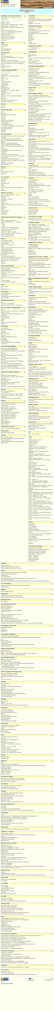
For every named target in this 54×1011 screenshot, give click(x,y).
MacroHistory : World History (34, 324)
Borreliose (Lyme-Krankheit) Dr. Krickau (9, 929)
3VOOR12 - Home (4, 203)
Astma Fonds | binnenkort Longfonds (8, 893)
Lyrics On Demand (4, 243)
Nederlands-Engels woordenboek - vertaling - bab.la (39, 135)
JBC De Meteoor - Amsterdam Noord (35, 553)
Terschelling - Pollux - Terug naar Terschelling (10, 412)
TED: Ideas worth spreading (6, 56)
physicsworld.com (4, 730)
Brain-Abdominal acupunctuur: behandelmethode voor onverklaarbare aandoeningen (18, 958)
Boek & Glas (3, 335)
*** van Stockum (4, 343)
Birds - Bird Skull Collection (6, 821)
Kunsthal (30, 353)
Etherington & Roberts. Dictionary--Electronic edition (11, 595)
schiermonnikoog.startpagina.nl (7, 409)
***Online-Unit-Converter (33, 69)
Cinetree (2, 223)
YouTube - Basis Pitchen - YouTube (35, 495)
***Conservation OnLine (6, 611)
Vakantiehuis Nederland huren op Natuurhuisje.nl (11, 398)
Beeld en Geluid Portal (5, 269)
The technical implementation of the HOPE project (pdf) (12, 676)
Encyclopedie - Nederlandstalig (34, 105)
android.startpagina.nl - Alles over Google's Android (11, 150)
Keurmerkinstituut (4, 294)
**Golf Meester (31, 445)
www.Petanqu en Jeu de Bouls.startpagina (37, 550)
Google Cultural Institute (33, 402)
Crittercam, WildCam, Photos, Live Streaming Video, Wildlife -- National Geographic (18, 834)
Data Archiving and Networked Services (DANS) (10, 662)
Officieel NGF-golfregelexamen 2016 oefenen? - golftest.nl (40, 485)
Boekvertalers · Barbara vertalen (7, 432)
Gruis (2, 47)
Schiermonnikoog (4, 405)
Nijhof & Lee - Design (5, 333)
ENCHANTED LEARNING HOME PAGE (36, 115)
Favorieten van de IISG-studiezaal (8, 33)
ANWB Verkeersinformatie (6, 128)
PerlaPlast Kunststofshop (6, 379)
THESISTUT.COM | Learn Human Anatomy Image (38, 101)
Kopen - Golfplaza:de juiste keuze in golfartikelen (38, 482)
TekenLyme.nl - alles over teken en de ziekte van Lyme (12, 801)
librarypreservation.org (5, 608)
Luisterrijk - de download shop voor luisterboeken (11, 342)
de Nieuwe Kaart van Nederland (7, 120)
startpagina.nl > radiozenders (7, 199)
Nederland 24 (3, 190)
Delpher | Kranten (4, 78)
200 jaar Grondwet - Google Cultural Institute (10, 75)
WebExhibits (3, 738)
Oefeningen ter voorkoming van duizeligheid (10, 847)
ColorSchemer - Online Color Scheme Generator (11, 743)
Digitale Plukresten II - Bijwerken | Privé (9, 26)
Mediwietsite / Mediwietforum (7, 863)
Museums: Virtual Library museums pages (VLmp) (38, 418)
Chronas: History (31, 99)
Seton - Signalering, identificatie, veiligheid (9, 358)
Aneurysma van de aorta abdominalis (8, 879)
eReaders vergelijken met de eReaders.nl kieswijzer (39, 230)
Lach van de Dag (4, 286)
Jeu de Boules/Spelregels (33, 559)
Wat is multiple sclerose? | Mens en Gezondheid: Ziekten (12, 913)
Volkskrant (3, 168)
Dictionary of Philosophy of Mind (7, 689)
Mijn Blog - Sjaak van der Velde (34, 340)
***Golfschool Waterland (33, 441)
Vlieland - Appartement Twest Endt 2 (8, 415)
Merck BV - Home (4, 640)
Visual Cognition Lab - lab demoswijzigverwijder (10, 808)
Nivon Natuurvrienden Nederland (7, 391)
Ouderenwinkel (4, 315)
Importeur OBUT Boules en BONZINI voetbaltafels (38, 549)
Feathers (2, 814)
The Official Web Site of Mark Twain (35, 203)
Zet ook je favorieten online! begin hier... (9, 4)
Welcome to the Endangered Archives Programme (11, 621)
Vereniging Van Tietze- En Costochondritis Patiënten (11, 853)
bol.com (2, 309)
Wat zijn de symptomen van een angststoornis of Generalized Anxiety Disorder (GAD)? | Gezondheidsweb (22, 866)
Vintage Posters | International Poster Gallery (37, 410)
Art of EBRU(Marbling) (5, 576)
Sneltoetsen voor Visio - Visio (34, 23)
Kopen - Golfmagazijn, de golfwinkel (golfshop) (37, 480)
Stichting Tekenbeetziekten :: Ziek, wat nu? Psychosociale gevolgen (14, 919)
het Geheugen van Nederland (34, 419)
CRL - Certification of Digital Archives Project (10, 664)
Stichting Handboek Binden (6, 627)
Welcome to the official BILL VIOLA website (37, 380)
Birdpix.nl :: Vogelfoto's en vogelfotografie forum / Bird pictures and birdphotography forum (19, 816)
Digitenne (3, 208)
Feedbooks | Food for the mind (34, 227)
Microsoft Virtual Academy (6, 66)
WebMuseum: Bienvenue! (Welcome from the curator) (39, 416)
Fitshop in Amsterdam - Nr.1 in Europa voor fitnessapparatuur (13, 942)
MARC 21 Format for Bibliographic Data (36, 262)
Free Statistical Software (6, 768)
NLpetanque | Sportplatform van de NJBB (36, 552)
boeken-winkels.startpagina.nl (7, 329)
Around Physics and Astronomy (7, 710)
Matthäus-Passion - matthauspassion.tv (9, 260)
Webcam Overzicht (32, 49)
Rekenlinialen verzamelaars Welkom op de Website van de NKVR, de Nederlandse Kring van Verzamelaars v (23, 765)
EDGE (29, 56)
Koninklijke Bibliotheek (32, 244)
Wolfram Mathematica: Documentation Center (10, 764)
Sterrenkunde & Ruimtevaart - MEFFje (9, 716)
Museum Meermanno (32, 346)
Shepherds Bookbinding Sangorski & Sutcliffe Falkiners (12, 597)
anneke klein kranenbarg (33, 382)
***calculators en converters (34, 68)
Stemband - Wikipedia (5, 889)
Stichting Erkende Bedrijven (6, 293)
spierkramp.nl (3, 856)
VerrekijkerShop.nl (4, 758)
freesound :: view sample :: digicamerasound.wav (11, 277)
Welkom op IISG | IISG (33, 338)
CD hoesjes (3, 263)
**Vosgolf (30, 449)
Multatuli (30, 194)
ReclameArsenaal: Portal (33, 409)
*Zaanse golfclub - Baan (33, 462)
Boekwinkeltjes (4, 339)
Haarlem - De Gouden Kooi (33, 555)
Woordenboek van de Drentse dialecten (36, 129)
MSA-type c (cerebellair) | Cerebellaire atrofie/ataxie (11, 908)
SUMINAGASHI (4, 575)
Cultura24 (30, 36)
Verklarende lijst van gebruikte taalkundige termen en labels (40, 175)
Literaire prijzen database (33, 179)
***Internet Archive (4, 83)
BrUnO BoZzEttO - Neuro (6, 289)
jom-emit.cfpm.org (4, 700)
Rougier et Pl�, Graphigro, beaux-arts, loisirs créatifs (12, 355)
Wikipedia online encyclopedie (7, 101)
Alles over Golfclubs (32, 463)
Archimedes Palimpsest (5, 766)
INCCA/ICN (3, 628)
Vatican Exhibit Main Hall (33, 415)
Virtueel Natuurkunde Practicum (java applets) (10, 725)
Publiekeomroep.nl (32, 29)
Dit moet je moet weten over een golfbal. (36, 465)
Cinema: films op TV (5, 210)
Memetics (3, 702)
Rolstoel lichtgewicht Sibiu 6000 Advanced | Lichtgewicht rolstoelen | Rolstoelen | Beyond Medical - (21, 935)
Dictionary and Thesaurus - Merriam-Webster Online (39, 148)
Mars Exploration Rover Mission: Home (9, 712)
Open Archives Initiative (5, 660)
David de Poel (31, 188)
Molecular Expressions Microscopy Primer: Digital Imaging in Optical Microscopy (17, 810)
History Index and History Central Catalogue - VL (38, 330)
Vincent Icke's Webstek (5, 718)
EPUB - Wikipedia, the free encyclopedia (36, 224)
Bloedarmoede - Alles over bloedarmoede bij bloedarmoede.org (14, 857)
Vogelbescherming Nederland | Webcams (9, 837)
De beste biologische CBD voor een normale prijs (11, 867)
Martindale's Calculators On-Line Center (36, 76)
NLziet (2, 219)
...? (4, 981)
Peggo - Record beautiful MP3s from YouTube (10, 258)
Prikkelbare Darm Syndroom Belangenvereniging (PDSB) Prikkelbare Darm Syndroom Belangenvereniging (22, 874)
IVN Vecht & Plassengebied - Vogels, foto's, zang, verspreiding (13, 818)
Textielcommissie (4, 630)
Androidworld (3, 153)
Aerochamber (3, 892)
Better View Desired (5, 756)
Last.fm (2, 246)
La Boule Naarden (32, 560)
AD (1, 170)
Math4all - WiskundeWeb (6, 771)
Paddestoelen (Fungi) (5, 800)
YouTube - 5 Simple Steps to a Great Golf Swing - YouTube (40, 493)
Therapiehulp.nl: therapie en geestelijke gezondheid (11, 954)
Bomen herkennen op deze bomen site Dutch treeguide (12, 795)
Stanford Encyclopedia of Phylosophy (8, 694)
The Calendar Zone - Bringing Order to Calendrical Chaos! (40, 103)
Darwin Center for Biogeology (7, 798)
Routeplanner (3, 130)
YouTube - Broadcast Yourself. (7, 236)
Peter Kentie (3, 40)
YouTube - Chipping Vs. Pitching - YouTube (37, 496)
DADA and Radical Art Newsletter (35, 384)
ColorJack (3, 745)
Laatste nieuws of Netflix (6, 230)
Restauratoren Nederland (6, 605)
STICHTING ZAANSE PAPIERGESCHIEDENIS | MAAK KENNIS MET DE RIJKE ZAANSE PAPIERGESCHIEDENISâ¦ (25, 581)
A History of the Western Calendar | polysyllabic (38, 310)
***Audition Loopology (5, 280)
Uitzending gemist (4, 211)
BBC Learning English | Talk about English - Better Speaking (40, 144)
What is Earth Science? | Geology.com (9, 781)
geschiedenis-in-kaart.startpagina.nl (35, 309)
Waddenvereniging (4, 423)
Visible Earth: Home (5, 719)
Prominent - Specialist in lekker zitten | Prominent (11, 945)
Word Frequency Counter (33, 165)
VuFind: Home (31, 270)
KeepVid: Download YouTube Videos (8, 220)
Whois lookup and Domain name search (9, 100)
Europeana (3, 77)
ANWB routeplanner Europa (6, 121)
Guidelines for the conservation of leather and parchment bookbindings (15, 585)
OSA (2, 677)
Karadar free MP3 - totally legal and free (9, 229)
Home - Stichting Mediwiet (6, 864)
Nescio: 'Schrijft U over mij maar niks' (36, 191)
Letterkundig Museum (32, 347)
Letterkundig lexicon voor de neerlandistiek (37, 173)
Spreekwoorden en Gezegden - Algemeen (37, 136)
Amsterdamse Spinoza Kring (6, 690)
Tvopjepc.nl (3, 181)
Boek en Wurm (4, 631)
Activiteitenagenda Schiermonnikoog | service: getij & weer (13, 402)
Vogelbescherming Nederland (7, 820)
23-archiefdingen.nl (32, 284)
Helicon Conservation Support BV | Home (9, 618)
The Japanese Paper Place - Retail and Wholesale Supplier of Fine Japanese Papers (18, 578)
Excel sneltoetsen (32, 17)
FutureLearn (3, 67)
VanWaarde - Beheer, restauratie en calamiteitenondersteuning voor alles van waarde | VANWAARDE (21, 623)
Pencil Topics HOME (32, 366)
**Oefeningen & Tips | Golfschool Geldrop (36, 448)
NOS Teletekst (4, 173)
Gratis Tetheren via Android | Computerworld (10, 158)
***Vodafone (3, 137)
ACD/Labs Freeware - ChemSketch (8, 787)
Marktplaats (3, 323)
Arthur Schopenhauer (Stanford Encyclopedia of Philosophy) (13, 693)
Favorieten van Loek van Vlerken (7, 35)
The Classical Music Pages (6, 240)
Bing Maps (3, 113)
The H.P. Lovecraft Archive (33, 196)
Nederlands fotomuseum (33, 361)
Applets (2, 728)
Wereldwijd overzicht (5, 183)
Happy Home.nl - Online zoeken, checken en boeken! (12, 393)
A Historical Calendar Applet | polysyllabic (36, 311)
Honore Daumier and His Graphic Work (36, 386)
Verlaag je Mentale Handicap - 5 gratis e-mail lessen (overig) (40, 492)
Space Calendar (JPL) (5, 715)
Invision (2, 184)
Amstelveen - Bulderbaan (33, 557)
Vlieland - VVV (4, 419)
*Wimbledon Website (32, 528)
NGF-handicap (31, 483)
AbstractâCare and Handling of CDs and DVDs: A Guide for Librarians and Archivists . (19, 653)
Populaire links (4, 6)
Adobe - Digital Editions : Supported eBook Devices (38, 225)
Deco (2, 373)
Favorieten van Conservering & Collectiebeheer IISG (11, 31)
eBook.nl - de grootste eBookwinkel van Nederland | (39, 228)
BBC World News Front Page (7, 171)
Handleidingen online (5, 88)
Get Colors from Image (5, 748)
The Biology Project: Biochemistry (8, 794)
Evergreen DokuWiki (32, 272)
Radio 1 (30, 40)
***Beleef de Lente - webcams (7, 833)
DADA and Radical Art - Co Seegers (35, 383)
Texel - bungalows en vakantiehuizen (8, 413)
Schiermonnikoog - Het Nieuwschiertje (8, 408)
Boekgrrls (30, 195)
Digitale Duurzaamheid (5, 650)
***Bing (2, 80)
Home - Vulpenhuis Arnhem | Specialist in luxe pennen (39, 373)
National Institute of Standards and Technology (10, 296)
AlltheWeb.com (4, 85)
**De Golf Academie (32, 444)
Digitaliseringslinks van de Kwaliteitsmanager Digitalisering (13, 654)
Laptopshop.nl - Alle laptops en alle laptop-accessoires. (12, 313)
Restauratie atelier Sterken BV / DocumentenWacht (11, 610)
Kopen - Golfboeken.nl (32, 479)
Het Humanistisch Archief (33, 245)
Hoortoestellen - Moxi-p (5, 971)
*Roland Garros (31, 525)
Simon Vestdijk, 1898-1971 (33, 198)
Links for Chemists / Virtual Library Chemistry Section (12, 785)
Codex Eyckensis (4, 601)
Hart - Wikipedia (4, 880)
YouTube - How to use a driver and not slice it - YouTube (39, 507)
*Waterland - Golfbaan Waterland (35, 458)
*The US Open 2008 (32, 526)
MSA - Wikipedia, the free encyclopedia (9, 905)
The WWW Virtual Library (6, 93)
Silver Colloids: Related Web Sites (8, 928)
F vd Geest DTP (4, 46)
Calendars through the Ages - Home (35, 106)
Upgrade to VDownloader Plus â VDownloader (11, 221)
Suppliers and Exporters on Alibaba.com (9, 375)
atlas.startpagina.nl (32, 112)
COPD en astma (4, 885)
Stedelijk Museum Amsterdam (34, 351)
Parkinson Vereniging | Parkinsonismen (9, 906)
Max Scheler (3, 687)
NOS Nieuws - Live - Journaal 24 (35, 27)
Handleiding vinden (5, 87)
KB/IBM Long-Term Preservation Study (9, 659)
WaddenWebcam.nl (5, 840)
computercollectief (4, 328)
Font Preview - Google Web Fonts (35, 63)
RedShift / (3, 713)
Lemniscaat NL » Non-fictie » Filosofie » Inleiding (38, 33)
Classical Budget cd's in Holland (7, 241)
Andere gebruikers (11, 6)
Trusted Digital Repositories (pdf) (7, 666)
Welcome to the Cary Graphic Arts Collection (10, 566)
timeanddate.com (31, 89)
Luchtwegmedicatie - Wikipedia (7, 888)
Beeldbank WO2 (31, 320)
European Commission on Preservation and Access (11, 614)
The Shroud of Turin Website (34, 328)
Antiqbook (3, 330)
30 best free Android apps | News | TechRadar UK (11, 138)
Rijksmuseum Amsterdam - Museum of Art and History (39, 360)
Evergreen (30, 261)
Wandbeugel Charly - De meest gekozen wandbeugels (12, 948)
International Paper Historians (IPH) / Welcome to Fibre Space (13, 572)
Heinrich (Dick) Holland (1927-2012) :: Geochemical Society (13, 779)
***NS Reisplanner (4, 123)
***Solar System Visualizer (6, 709)
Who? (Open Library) (32, 238)
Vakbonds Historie (32, 337)
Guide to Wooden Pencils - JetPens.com (36, 376)
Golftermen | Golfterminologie (34, 468)
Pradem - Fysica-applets (6, 732)
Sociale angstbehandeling (6, 959)
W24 (29, 53)
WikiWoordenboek (32, 128)
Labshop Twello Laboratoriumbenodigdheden (10, 636)
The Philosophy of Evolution (6, 692)
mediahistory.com (31, 317)
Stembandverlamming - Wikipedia (8, 890)
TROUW (30, 42)
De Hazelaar (3, 353)
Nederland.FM (31, 37)
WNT (29, 126)
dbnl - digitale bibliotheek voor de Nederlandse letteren (39, 185)
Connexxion (3, 118)
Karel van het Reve (32, 192)
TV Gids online (4, 214)
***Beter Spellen (31, 171)
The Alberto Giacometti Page (34, 393)
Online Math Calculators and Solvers (35, 80)
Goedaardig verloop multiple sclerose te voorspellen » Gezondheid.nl (15, 912)
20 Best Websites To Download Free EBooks (37, 231)
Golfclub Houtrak (31, 466)
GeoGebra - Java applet (6, 772)
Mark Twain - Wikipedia (33, 202)
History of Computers (32, 313)
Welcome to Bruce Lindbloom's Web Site (9, 739)
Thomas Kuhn (4, 685)
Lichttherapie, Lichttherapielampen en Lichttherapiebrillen (12, 961)
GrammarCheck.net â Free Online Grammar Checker (40, 158)
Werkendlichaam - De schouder (7, 899)
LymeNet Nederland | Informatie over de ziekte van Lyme (12, 918)
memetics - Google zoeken (6, 703)
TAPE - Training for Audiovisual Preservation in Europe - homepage (14, 620)
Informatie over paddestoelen (7, 797)
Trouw (2, 174)
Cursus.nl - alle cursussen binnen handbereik (10, 428)
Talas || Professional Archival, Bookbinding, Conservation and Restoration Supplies (18, 644)
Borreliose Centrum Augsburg (7, 921)
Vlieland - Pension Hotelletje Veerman (8, 416)
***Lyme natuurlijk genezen (6, 931)
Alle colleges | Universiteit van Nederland (9, 60)
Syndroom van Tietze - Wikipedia (7, 854)
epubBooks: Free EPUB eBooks (35, 234)
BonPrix (2, 320)
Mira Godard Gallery (32, 389)
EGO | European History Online (34, 331)
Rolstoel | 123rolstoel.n (5, 318)
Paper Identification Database (7, 579)
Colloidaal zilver (4, 922)
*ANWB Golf (30, 452)
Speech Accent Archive (33, 146)
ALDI (2, 302)
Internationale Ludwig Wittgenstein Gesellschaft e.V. (11, 686)
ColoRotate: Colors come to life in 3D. (8, 746)
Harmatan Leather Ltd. (5, 586)
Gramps (30, 300)
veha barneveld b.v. (5, 643)
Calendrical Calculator (32, 70)
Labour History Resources (6, 679)
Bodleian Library (31, 251)
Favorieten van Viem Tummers (7, 38)
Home (2, 638)
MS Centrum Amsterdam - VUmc (7, 911)
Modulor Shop (4, 385)
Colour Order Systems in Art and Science (9, 736)
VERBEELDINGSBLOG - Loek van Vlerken (37, 394)
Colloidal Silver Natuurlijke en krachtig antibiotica (11, 926)
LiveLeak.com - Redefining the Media (8, 231)
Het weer (3, 107)
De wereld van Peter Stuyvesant (35, 314)
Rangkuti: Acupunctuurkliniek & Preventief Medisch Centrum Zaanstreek (15, 956)
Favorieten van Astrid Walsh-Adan (8, 30)
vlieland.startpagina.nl (5, 421)
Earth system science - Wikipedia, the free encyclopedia (12, 778)
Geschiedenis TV (4, 179)
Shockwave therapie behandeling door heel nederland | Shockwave (14, 962)
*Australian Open (31, 523)
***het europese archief (5, 81)
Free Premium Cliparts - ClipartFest (8, 281)
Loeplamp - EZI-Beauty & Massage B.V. (9, 322)
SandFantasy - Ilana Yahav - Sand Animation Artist (38, 391)
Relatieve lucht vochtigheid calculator (8, 729)
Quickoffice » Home (5, 164)
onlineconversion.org (32, 82)
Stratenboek (3, 131)
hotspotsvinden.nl (4, 74)
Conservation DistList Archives (7, 615)
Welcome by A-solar (32, 62)
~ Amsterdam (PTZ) (33, 47)
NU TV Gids (3, 197)
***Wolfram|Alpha (4, 84)
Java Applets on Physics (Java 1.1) (8, 726)
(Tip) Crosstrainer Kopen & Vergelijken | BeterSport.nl (12, 939)
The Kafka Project (32, 181)
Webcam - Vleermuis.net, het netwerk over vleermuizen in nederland (15, 828)
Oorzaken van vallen (5, 844)
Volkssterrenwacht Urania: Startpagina (9, 720)
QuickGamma (3, 741)
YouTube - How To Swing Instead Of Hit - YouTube (38, 506)
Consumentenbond (5, 297)
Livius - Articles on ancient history (35, 333)
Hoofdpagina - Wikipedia (33, 102)
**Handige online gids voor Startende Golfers (37, 446)
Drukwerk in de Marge (5, 565)
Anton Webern (31, 429)
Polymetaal (3, 359)
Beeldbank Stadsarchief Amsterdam (8, 270)
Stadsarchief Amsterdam (33, 247)
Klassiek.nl (3, 261)
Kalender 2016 (31, 91)
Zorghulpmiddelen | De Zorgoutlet (8, 946)
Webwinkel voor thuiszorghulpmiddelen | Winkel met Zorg (12, 936)
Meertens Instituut (32, 254)
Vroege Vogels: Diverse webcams (8, 839)
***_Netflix (3, 224)
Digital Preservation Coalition (7, 651)
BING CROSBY (4, 254)
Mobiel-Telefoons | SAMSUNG (7, 163)
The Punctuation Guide (33, 169)
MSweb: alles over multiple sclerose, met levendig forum (12, 909)
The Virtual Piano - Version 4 (7, 251)
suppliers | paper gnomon (6, 646)
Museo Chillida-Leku (32, 390)
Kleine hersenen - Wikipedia (6, 846)
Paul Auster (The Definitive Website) (35, 184)
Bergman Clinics (4, 852)
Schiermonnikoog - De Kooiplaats (8, 406)
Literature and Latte (32, 214)
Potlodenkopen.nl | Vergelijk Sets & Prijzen (37, 369)
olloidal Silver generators (6, 925)
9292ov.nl (3, 117)
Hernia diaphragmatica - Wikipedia (8, 873)
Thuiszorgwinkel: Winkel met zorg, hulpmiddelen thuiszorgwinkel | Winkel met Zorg (18, 944)
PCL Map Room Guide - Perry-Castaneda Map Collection (40, 113)
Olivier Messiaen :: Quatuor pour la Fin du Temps (11, 257)
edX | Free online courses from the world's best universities (13, 61)
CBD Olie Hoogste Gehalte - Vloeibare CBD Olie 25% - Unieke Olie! (15, 861)
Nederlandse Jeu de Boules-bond (35, 548)
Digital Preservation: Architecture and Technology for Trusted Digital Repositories (17, 663)
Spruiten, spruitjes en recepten (7, 437)
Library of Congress (32, 252)
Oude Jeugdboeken (5, 340)
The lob (29, 542)
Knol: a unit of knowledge (33, 111)
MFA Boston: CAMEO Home (6, 607)
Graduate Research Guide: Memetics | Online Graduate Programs (14, 705)
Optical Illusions (4, 805)
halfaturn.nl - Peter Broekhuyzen (7, 244)
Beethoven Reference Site (33, 426)
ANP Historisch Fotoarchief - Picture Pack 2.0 (10, 267)
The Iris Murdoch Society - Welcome (35, 189)
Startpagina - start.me (5, 21)
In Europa (30, 318)
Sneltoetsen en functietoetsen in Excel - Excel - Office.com (40, 19)
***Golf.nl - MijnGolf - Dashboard (35, 439)
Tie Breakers (31, 543)
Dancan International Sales (6, 641)
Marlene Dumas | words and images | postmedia (38, 387)
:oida (2, 287)
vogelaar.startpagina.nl (5, 824)
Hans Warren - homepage (33, 186)
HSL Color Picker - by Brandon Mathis (8, 751)
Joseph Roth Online (32, 182)
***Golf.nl (30, 438)
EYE (2, 279)
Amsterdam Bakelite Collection (7, 591)
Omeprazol (3, 872)
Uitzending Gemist (32, 43)
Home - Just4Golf (32, 471)
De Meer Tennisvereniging (33, 529)
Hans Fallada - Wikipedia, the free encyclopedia (38, 205)
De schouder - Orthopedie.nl (6, 898)
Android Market (4, 148)
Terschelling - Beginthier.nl (6, 411)
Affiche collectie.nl (32, 406)
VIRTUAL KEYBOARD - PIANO (7, 253)
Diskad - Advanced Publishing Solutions (9, 669)
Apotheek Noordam (5, 850)
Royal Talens (3, 356)
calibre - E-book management (34, 232)
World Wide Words (32, 125)
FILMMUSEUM (31, 350)
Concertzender (4, 207)
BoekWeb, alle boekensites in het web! (9, 336)
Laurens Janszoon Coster (33, 209)
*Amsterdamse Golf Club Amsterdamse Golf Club (38, 451)
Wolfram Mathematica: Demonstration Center (10, 769)
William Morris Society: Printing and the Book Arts (11, 568)
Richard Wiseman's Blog (6, 48)
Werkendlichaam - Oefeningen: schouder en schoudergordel (13, 900)
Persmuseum (31, 354)
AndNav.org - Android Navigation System (9, 143)
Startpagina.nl (4, 91)
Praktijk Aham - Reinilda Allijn (7, 952)
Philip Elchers (3, 338)
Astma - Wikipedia (4, 886)
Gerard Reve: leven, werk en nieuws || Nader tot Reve (39, 201)
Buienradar (3, 105)
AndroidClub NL (4, 151)
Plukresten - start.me (5, 23)
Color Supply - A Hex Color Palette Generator (10, 749)
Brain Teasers (3, 807)
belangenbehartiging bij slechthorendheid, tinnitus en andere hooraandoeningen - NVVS (19, 974)
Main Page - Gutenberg (33, 211)
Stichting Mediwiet (4, 860)
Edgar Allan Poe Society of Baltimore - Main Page (38, 199)
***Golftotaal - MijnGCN (33, 442)
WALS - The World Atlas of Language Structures (38, 95)
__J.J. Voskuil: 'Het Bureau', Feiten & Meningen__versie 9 (40, 219)
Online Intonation (31, 145)
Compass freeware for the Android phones (9, 154)
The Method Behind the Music (7, 250)
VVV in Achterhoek (5, 392)
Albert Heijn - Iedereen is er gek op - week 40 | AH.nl (11, 305)
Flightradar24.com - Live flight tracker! (8, 114)
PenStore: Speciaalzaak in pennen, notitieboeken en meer (40, 374)
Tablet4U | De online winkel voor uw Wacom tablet (11, 363)
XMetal (29, 268)
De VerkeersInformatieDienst (7, 124)
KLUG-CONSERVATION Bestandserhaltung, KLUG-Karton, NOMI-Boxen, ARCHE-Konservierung (21, 637)
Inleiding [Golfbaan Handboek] (34, 472)
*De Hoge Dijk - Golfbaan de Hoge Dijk (36, 454)
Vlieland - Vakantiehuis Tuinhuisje (8, 418)
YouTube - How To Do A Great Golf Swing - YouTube (39, 500)
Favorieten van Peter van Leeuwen (8, 37)
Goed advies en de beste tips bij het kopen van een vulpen (40, 371)
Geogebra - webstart (5, 774)
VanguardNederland (32, 55)
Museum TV (3, 180)
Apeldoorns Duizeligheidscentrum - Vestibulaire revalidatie (13, 849)
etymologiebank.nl (32, 131)
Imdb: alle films (4, 213)
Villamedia (3, 94)
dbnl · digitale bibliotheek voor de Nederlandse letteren (39, 237)
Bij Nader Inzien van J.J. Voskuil (35, 218)
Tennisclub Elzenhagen (33, 537)
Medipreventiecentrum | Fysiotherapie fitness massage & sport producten (16, 941)
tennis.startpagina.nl (32, 536)
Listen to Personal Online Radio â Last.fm (10, 194)
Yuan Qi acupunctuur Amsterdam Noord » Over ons (11, 859)
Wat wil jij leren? (4, 98)
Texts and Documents (32, 212)
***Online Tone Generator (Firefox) (8, 256)
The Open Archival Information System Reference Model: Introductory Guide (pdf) (17, 667)
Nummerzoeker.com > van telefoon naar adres (10, 90)
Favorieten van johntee (5, 34)
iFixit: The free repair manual (34, 60)
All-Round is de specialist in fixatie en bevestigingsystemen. (13, 386)
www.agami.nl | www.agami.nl (7, 271)
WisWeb (2, 762)
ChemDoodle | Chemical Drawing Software (9, 788)
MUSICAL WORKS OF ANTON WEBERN (36, 428)
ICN (1, 613)
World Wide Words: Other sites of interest (36, 109)
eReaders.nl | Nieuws (32, 235)
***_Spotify (3, 226)
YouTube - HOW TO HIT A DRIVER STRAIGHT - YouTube (40, 502)
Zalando (2, 319)
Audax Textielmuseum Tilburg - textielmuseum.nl (38, 349)
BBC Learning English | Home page (35, 172)
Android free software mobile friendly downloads (10, 144)
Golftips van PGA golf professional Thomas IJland (38, 469)
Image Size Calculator (32, 75)
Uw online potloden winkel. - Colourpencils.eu (37, 367)
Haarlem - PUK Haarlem (33, 556)
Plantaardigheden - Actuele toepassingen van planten (12, 793)
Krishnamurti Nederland (6, 683)
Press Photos (3, 273)
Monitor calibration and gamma (7, 742)
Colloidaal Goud (4, 924)
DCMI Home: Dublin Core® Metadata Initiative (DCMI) (39, 267)
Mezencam (3, 836)
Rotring (29, 370)
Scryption (30, 359)
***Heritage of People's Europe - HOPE (9, 674)
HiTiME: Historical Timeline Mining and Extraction (38, 271)
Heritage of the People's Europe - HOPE (9, 673)
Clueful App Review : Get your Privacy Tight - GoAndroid (12, 136)
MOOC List (3, 54)
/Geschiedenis (4, 200)
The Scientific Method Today (6, 696)
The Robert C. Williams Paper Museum (9, 573)
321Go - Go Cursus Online (33, 433)
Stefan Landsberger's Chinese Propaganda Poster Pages (40, 407)
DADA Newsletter (4, 44)
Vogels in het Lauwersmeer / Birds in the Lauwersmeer (12, 823)
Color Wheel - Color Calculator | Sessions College (11, 752)
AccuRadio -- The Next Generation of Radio (10, 227)
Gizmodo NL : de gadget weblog (7, 303)
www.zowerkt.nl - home (33, 108)
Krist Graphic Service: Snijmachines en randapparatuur (12, 360)
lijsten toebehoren (4, 380)
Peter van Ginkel (4, 362)
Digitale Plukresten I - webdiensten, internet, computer (12, 24)
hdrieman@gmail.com (48, 979)
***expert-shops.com (5, 316)
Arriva (2, 111)
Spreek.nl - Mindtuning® (6, 955)
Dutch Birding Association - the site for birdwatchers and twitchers (14, 817)
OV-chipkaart (3, 116)
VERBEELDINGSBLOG (6, 50)
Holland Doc (3, 186)
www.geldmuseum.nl (32, 344)
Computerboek (4, 332)
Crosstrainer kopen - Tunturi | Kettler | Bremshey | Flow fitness (13, 938)
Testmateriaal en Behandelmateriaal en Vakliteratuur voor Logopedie (15, 967)
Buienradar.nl (31, 34)
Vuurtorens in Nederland (6, 422)
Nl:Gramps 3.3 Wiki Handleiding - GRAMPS (37, 301)
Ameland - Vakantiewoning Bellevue (8, 404)
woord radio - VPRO (5, 196)
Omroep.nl (3, 201)
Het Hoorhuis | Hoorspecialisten (7, 972)
